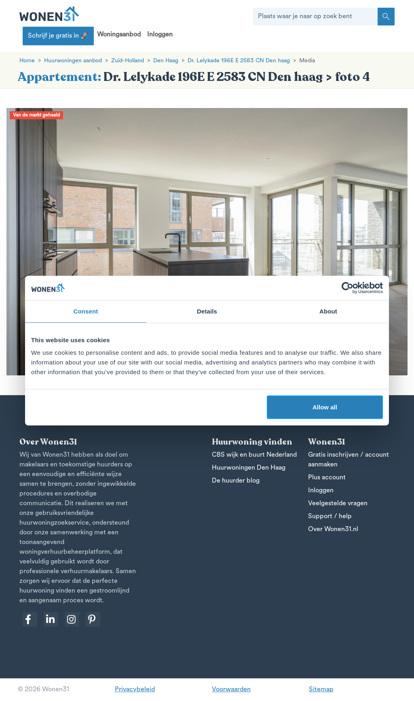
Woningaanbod (119, 35)
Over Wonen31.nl (333, 529)
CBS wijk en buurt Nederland (254, 455)
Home (27, 61)
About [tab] (328, 310)
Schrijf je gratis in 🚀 (58, 36)
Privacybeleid (135, 689)
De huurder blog (236, 481)
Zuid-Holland (127, 61)
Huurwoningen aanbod (73, 61)
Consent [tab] (86, 310)
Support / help (330, 516)
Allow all (325, 407)
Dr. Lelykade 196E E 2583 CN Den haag (239, 61)
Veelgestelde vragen (338, 503)
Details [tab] (207, 310)
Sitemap (321, 689)
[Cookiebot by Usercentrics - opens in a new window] (347, 288)
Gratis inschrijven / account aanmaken (348, 460)
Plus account (327, 477)
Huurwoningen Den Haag (248, 468)
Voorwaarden (231, 689)
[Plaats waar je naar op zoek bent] (315, 16)
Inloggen (160, 35)
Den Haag (165, 61)
